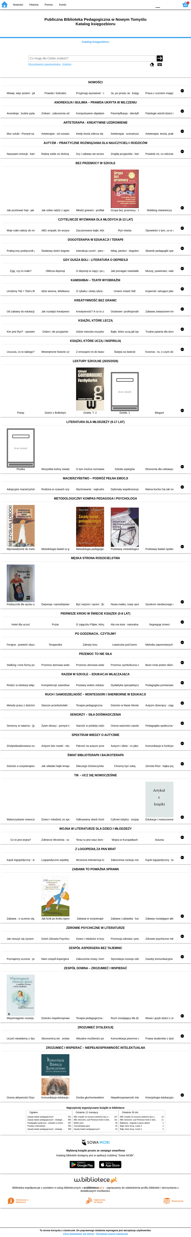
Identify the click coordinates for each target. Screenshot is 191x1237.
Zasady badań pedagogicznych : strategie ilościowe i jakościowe (54, 1120)
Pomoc (49, 4)
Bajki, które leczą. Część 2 (131, 1126)
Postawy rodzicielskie (36, 1126)
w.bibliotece (93, 1187)
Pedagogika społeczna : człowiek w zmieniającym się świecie (52, 1123)
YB (141, 4)
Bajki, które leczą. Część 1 (131, 1129)
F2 (173, 4)
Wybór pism (79, 1123)
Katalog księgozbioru (95, 41)
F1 (164, 4)
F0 (157, 4)
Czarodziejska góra (82, 1126)
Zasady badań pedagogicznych (40, 1117)
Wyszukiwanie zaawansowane (44, 64)
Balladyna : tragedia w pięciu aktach (135, 1123)
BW (134, 4)
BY (149, 4)
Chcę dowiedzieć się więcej (78, 1233)
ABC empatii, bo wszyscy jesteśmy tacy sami (92, 1117)
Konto (62, 4)
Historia (33, 4)
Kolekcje (66, 64)
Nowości (18, 4)
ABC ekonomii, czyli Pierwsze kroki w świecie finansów (96, 1120)
